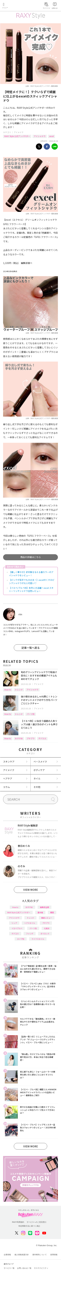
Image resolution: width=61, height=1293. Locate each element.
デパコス (42, 738)
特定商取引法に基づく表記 (29, 1226)
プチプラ (30, 738)
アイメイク (18, 132)
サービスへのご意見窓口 (36, 1222)
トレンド (19, 689)
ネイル (37, 778)
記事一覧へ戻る (30, 648)
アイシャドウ (39, 136)
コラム (6, 787)
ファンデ (29, 933)
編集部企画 (44, 907)
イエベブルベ (17, 928)
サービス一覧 (9, 1268)
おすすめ (19, 738)
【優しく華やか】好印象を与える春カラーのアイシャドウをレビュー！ (31, 574)
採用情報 (53, 1255)
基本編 (40, 912)
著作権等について (39, 1255)
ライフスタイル (38, 939)
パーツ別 (30, 714)
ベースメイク (40, 761)
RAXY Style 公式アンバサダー (17, 136)
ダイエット (45, 933)
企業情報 (7, 1255)
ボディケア (39, 770)
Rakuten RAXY (17, 6)
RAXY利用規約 (18, 1222)
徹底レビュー (46, 917)
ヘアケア (7, 778)
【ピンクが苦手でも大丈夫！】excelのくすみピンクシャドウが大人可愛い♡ (31, 581)
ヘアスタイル (29, 923)
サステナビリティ (41, 1268)
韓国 (52, 912)
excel (51, 136)
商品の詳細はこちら (30, 557)
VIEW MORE (30, 890)
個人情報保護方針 (21, 1255)
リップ (14, 923)
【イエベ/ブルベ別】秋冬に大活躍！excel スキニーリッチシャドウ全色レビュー (31, 589)
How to (7, 689)
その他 (37, 787)
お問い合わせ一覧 (24, 1268)
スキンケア (8, 761)
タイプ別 (20, 939)
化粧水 (46, 928)
